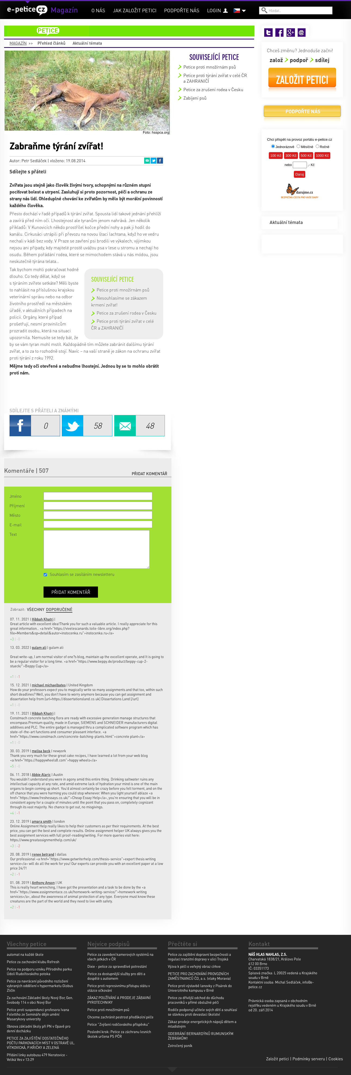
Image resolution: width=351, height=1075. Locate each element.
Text (13, 534)
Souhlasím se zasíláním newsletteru (82, 574)
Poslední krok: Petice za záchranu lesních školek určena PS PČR (119, 1034)
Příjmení (17, 505)
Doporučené (59, 609)
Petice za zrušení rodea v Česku (126, 313)
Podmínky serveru (308, 1058)
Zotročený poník (180, 1045)
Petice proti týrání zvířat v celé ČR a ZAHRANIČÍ (215, 78)
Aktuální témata (87, 43)
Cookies (335, 1058)
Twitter (153, 161)
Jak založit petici (134, 10)
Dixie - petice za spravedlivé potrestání (117, 966)
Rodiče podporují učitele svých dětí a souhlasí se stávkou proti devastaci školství (202, 1011)
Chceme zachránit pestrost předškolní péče (120, 1017)
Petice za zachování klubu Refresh (33, 961)
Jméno (15, 496)
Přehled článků (52, 43)
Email (147, 161)
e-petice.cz (27, 10)
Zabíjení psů (195, 98)
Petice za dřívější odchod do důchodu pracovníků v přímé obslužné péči (196, 1000)
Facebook (160, 161)
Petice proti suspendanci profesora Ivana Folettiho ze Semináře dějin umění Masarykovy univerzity (38, 1014)
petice (132, 31)
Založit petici (302, 80)
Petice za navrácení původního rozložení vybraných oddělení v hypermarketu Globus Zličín (40, 986)
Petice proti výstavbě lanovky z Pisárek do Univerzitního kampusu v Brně (200, 988)
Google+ (291, 32)
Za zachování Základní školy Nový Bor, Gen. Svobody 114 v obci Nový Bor (40, 1000)
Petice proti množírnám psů (123, 290)
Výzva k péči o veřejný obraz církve (194, 966)
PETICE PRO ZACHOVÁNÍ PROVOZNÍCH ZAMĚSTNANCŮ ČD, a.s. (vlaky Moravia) (199, 976)
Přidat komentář (149, 473)
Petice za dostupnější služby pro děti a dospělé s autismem (116, 976)
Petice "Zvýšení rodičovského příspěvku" (118, 1024)
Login (214, 10)
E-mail (15, 524)
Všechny (35, 609)
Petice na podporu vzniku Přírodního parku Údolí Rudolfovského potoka (39, 971)
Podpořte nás (181, 10)
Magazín (18, 43)
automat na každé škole (25, 954)
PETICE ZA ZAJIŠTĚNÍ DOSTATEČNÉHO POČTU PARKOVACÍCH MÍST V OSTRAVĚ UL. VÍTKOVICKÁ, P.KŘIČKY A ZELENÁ (41, 1043)
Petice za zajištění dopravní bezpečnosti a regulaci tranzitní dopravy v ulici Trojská (199, 956)
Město (15, 515)
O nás (98, 10)
